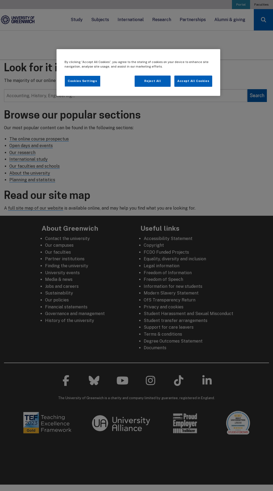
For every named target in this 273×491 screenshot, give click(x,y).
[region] (138, 72)
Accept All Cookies (193, 81)
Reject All (152, 81)
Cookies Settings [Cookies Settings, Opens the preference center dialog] (82, 81)
